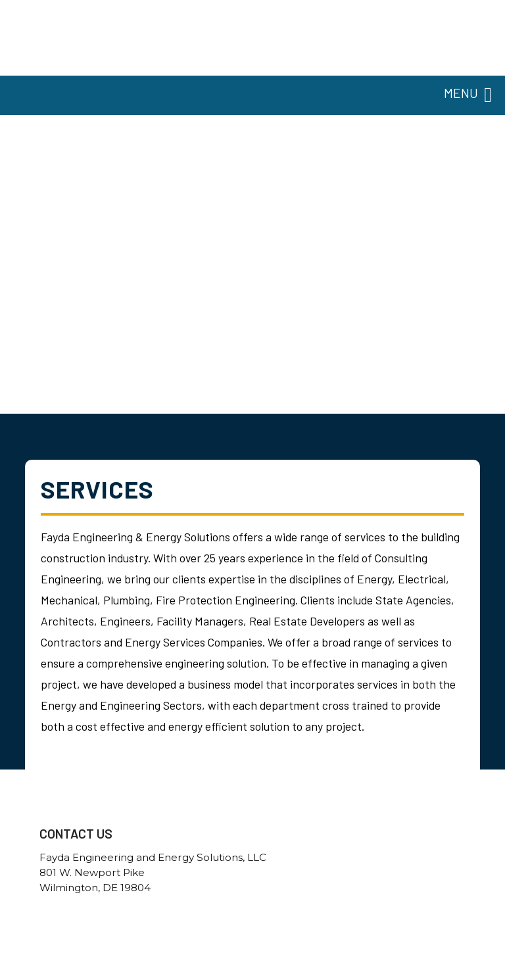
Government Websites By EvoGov (253, 973)
